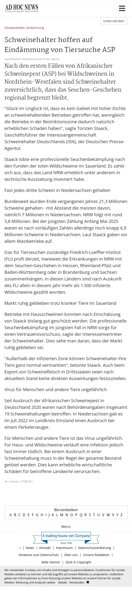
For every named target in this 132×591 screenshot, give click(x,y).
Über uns (71, 555)
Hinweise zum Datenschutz (39, 555)
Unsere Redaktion (96, 555)
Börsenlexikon (66, 509)
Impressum (64, 548)
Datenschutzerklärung (94, 548)
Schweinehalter (14, 28)
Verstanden (76, 582)
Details (62, 582)
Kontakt (45, 548)
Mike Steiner (51, 562)
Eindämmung (35, 28)
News (30, 548)
